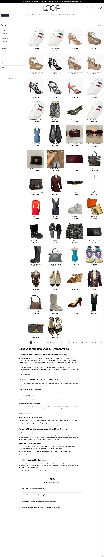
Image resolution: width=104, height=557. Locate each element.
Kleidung (4, 33)
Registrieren (92, 7)
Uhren (3, 44)
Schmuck (4, 41)
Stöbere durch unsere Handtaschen (28, 399)
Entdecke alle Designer (24, 374)
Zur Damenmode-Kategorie (26, 413)
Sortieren (100, 25)
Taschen (4, 30)
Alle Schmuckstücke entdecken (27, 455)
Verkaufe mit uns (98, 15)
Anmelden (83, 7)
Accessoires (5, 38)
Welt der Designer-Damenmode (44, 470)
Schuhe (4, 36)
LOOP (24, 451)
